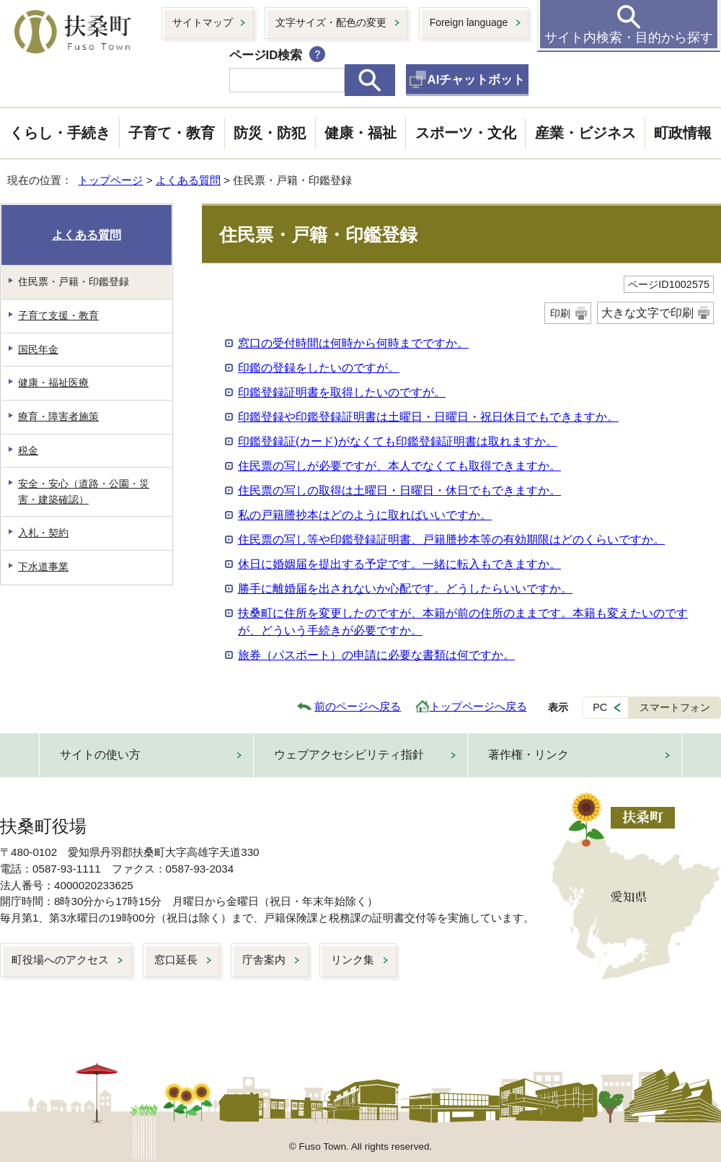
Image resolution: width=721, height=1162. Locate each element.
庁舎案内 (264, 959)
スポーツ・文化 (465, 133)
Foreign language (469, 22)
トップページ (110, 180)
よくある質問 (188, 180)
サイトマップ (202, 22)
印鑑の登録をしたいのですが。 (318, 368)
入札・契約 (43, 532)
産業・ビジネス (585, 133)
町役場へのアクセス (60, 959)
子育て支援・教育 (58, 315)
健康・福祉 (360, 133)
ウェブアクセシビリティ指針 (349, 754)
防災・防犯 (270, 133)
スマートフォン (675, 707)
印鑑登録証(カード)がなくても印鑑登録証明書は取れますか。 (397, 441)
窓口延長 (176, 959)
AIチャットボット (477, 80)
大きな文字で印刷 (647, 313)
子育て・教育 (171, 133)
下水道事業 (43, 566)
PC (600, 707)
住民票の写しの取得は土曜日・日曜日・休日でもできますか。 (399, 490)
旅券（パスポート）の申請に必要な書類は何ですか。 (376, 655)
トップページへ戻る (478, 706)
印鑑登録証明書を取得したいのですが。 (342, 392)
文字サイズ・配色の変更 (330, 22)
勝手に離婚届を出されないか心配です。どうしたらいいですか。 (405, 588)
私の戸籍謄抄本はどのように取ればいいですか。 (365, 515)
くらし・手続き (59, 133)
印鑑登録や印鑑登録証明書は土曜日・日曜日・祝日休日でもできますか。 (428, 417)
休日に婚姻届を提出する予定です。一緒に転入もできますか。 (399, 564)
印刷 (560, 313)
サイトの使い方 (100, 754)
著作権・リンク (528, 754)
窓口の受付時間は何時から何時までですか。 (353, 343)
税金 (28, 450)
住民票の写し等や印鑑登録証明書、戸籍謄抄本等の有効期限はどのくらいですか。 (451, 539)
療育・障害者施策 (58, 416)
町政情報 (683, 133)
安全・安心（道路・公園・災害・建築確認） (83, 491)
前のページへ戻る (357, 706)
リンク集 (352, 959)
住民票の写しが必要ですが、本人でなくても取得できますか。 (399, 466)
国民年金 (38, 349)
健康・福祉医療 (53, 382)
